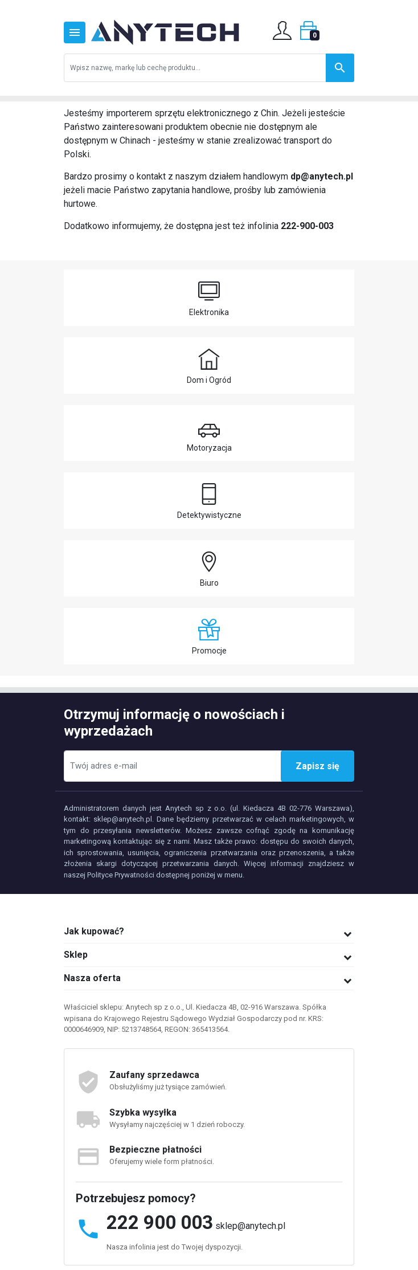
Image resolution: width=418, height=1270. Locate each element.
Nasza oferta (92, 978)
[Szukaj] (209, 68)
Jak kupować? (94, 931)
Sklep (76, 954)
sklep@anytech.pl (250, 1225)
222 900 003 (159, 1222)
